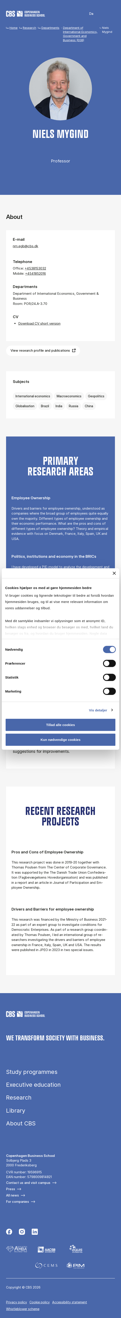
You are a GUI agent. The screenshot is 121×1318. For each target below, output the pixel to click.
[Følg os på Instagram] (22, 1232)
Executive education (33, 1084)
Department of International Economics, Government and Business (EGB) (80, 34)
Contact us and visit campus (28, 1183)
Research (29, 27)
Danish (88, 13)
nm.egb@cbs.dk (25, 246)
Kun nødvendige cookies (60, 739)
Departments (50, 27)
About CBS (21, 1123)
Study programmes (32, 1072)
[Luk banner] (114, 573)
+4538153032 (35, 268)
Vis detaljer (98, 710)
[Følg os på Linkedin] (35, 1232)
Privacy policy (16, 1302)
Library (15, 1110)
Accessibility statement (69, 1302)
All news (12, 1195)
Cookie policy (39, 1302)
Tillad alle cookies (60, 725)
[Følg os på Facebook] (9, 1232)
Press (10, 1189)
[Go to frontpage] (25, 14)
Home (13, 27)
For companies (17, 1201)
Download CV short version (39, 323)
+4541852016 (35, 273)
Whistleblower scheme (22, 1309)
